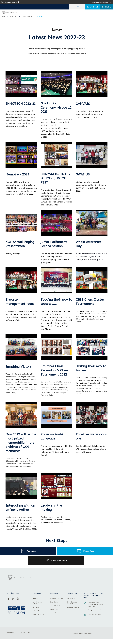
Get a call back (55, 605)
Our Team (36, 611)
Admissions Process (56, 598)
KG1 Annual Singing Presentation (20, 244)
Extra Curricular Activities (72, 602)
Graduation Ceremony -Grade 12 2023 (56, 107)
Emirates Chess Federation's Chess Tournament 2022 (54, 370)
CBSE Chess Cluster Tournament (90, 302)
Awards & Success (73, 607)
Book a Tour (88, 551)
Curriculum (36, 607)
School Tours (54, 613)
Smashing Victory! (19, 366)
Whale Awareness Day (88, 244)
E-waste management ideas (20, 302)
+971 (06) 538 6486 (94, 614)
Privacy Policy (11, 632)
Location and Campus (37, 602)
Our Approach (71, 598)
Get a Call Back (92, 7)
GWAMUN (83, 174)
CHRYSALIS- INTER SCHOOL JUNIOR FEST (55, 178)
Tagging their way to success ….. (56, 302)
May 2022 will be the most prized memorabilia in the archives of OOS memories (21, 442)
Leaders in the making (51, 508)
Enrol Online (106, 7)
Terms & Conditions (26, 632)
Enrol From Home (59, 560)
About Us (36, 598)
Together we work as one (91, 436)
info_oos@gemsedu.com (96, 610)
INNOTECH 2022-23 (21, 104)
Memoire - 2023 (17, 174)
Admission (31, 551)
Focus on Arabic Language (52, 436)
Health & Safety (38, 614)
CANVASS (83, 104)
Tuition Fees (54, 609)
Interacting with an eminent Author (20, 508)
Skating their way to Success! (91, 368)
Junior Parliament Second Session (54, 244)
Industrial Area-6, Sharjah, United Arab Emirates (95, 604)
